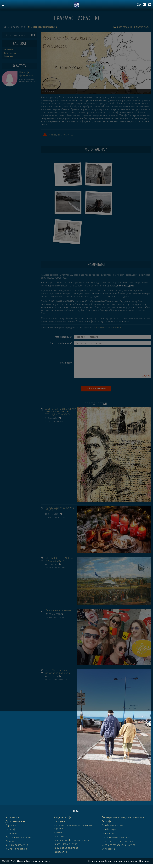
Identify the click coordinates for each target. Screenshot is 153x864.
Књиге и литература (54, 421)
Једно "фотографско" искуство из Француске (57, 671)
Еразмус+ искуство (76, 18)
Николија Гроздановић (26, 74)
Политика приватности (125, 860)
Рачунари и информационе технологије (123, 817)
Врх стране (8, 50)
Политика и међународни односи (71, 840)
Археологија (12, 817)
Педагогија (59, 836)
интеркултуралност (66, 134)
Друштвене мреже (15, 821)
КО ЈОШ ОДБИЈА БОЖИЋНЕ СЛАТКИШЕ (59, 509)
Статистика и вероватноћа (116, 836)
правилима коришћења (108, 327)
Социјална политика (112, 825)
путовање (52, 134)
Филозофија (108, 848)
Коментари (141, 26)
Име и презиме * (63, 336)
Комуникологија (62, 817)
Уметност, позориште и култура (118, 844)
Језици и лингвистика (55, 517)
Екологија (11, 829)
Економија (11, 833)
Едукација (11, 825)
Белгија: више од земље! (59, 610)
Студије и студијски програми (117, 840)
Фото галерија (122, 26)
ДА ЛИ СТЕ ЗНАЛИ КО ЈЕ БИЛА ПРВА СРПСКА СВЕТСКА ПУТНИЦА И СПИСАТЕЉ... (60, 411)
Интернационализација (56, 617)
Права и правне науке (65, 843)
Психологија (60, 851)
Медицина (59, 821)
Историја (10, 840)
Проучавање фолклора (66, 847)
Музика (58, 832)
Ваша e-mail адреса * (61, 343)
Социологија (108, 833)
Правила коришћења (99, 860)
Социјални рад (109, 829)
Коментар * (66, 362)
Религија (106, 821)
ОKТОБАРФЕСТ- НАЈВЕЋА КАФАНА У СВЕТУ (59, 559)
